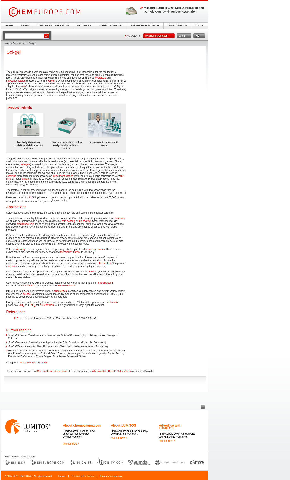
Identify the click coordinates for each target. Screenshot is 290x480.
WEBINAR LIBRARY (111, 25)
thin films (119, 218)
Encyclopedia (19, 43)
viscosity (20, 249)
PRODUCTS (84, 25)
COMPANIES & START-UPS (53, 25)
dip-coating (85, 221)
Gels (22, 362)
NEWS (25, 25)
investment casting (63, 175)
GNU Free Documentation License (52, 371)
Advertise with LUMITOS (170, 427)
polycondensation (15, 80)
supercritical (60, 291)
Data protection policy (111, 476)
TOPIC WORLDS (177, 25)
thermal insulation (70, 252)
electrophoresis (25, 224)
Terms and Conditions (83, 476)
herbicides (105, 263)
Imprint (61, 476)
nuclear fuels (47, 305)
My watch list (134, 35)
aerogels (25, 164)
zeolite (92, 271)
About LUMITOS (123, 425)
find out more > (71, 443)
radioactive (113, 302)
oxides (25, 178)
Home (7, 43)
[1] (30, 196)
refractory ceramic (95, 249)
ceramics (11, 175)
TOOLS (199, 25)
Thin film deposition (37, 362)
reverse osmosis (67, 285)
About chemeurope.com (82, 425)
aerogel (27, 293)
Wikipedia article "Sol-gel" (104, 371)
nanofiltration (28, 285)
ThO (32, 305)
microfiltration (105, 282)
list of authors (124, 371)
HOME (9, 25)
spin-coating (68, 221)
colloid (50, 80)
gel (24, 86)
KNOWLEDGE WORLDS (145, 25)
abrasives (11, 266)
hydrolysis (100, 77)
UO (21, 305)
